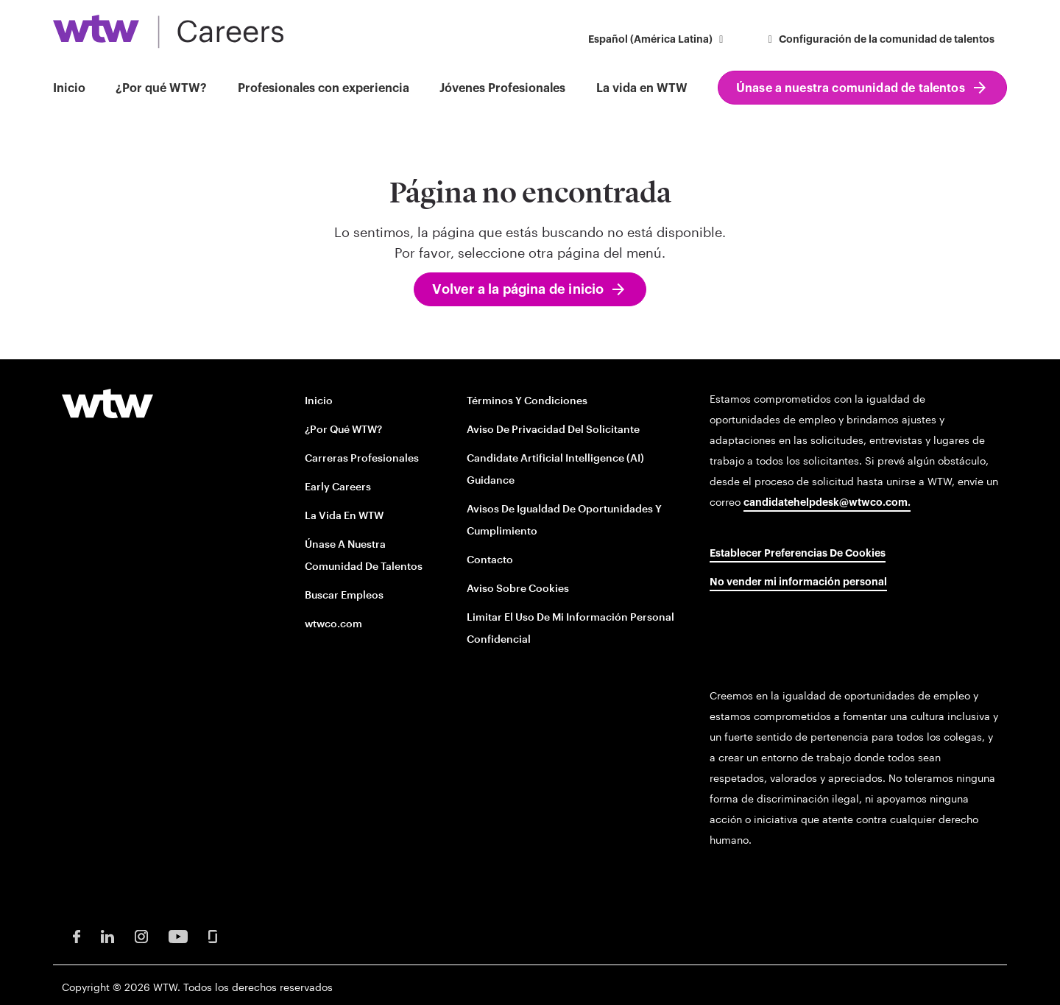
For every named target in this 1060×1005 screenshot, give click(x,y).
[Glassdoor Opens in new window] (212, 935)
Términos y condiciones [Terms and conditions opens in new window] (527, 400)
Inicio (69, 88)
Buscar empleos (344, 594)
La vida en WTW (642, 88)
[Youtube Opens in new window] (178, 935)
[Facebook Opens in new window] (76, 935)
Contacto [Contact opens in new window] (490, 559)
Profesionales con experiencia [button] (323, 88)
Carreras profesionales (362, 457)
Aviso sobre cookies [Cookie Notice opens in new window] (518, 588)
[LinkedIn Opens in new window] (107, 935)
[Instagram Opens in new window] (141, 935)
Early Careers (338, 486)
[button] (658, 40)
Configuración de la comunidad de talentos (879, 40)
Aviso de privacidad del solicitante (553, 429)
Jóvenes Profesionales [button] (502, 88)
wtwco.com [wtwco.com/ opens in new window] (333, 623)
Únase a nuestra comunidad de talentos (850, 88)
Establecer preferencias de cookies (798, 554)
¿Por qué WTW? (161, 88)
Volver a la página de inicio (518, 289)
